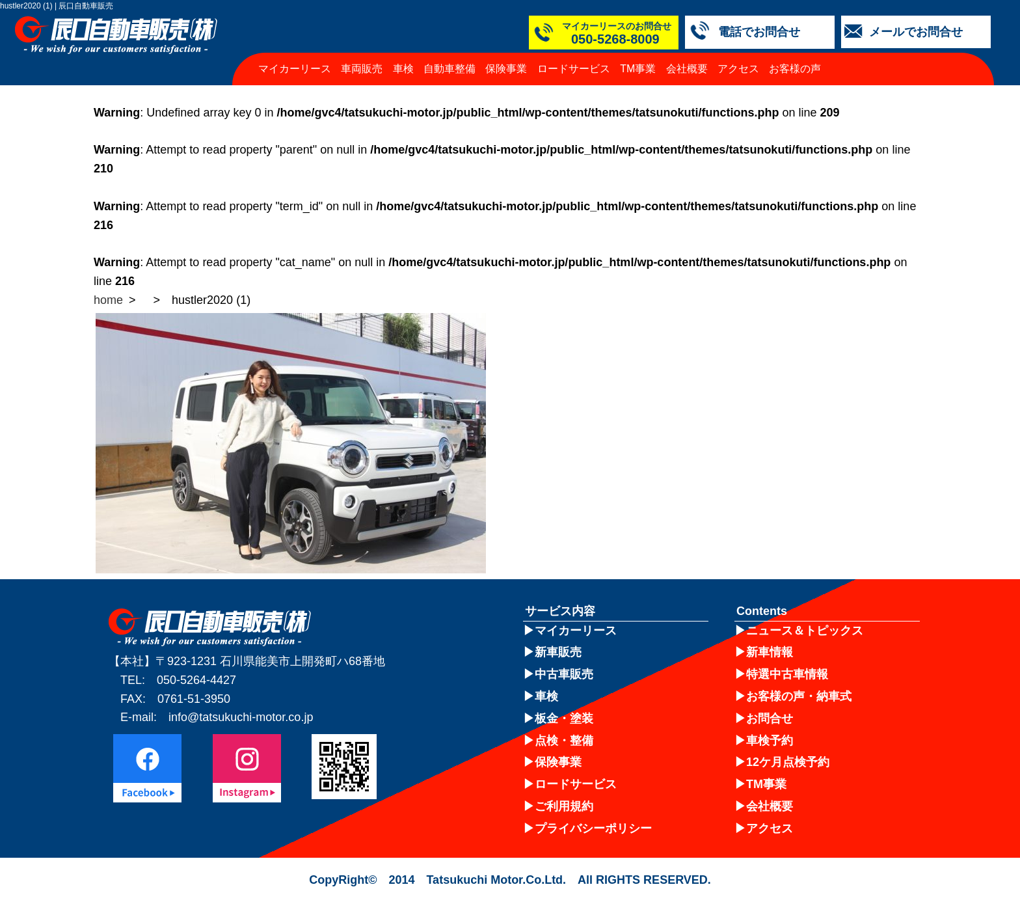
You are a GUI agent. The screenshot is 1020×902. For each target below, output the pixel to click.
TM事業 (638, 68)
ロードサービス (573, 68)
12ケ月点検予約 (787, 762)
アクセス (738, 68)
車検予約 (769, 740)
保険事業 (506, 68)
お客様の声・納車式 (799, 696)
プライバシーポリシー (593, 828)
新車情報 (769, 652)
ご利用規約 (564, 806)
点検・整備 (564, 740)
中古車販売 (564, 674)
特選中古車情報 (787, 674)
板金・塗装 (564, 718)
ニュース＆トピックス (804, 630)
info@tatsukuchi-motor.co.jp (240, 717)
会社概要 (687, 68)
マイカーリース (294, 68)
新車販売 (558, 652)
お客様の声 (795, 68)
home (108, 300)
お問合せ (769, 718)
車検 (403, 68)
